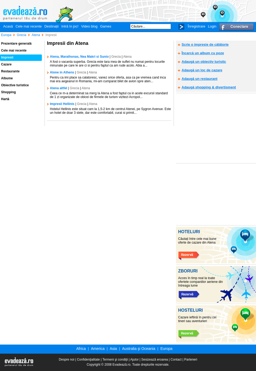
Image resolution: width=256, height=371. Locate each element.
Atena (127, 56)
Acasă (8, 26)
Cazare (6, 64)
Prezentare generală (16, 43)
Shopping (8, 92)
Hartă (5, 99)
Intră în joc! (69, 26)
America (98, 348)
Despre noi (66, 359)
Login (212, 26)
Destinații (51, 26)
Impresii (7, 57)
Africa (81, 348)
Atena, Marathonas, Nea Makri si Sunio (79, 56)
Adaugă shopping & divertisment (209, 87)
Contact (176, 359)
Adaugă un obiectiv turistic (204, 62)
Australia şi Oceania (138, 348)
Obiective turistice (15, 85)
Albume (7, 78)
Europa (166, 348)
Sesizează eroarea (154, 359)
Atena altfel (58, 88)
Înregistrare (196, 26)
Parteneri (190, 359)
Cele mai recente (28, 26)
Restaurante (10, 71)
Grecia (116, 56)
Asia (113, 348)
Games (105, 26)
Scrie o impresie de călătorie (205, 44)
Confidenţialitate (88, 359)
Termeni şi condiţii (115, 359)
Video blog (89, 26)
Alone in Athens (62, 72)
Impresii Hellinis (62, 104)
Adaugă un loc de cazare (202, 70)
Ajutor (134, 359)
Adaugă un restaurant (199, 79)
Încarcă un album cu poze (203, 53)
